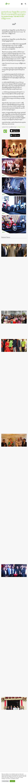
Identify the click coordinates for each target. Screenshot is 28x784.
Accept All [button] (12, 781)
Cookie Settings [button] (5, 781)
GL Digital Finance (20, 127)
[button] (22, 4)
